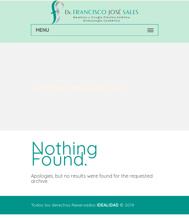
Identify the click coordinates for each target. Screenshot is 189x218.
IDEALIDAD (108, 205)
